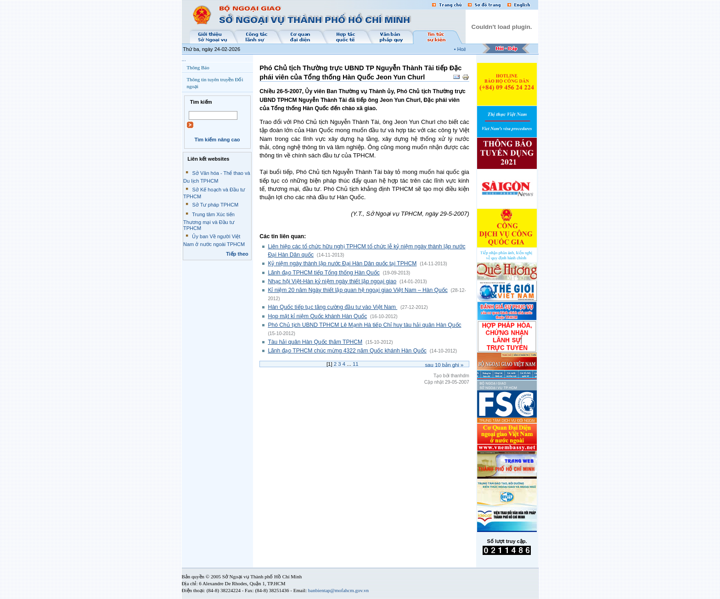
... (184, 59)
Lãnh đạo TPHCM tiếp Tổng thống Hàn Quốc (324, 272)
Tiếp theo (237, 254)
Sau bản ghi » (444, 365)
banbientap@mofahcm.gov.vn (338, 590)
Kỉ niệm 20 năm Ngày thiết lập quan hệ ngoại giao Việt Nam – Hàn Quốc (357, 290)
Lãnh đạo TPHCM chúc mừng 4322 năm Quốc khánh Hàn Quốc (347, 350)
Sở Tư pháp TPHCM (215, 204)
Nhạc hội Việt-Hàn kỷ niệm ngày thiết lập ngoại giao (332, 281)
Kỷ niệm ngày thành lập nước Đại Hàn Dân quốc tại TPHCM (342, 263)
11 (356, 364)
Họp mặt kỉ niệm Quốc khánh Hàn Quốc (317, 316)
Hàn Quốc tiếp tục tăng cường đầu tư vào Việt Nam (332, 307)
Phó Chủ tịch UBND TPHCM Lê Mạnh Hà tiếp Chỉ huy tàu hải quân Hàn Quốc (364, 325)
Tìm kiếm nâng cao (217, 139)
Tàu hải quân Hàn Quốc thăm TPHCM (315, 342)
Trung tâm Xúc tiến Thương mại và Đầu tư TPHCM (209, 221)
